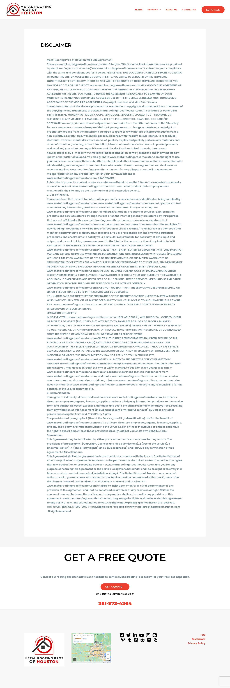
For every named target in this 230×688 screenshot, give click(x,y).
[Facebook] (122, 635)
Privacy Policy (197, 643)
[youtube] (141, 635)
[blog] (154, 635)
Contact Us (189, 9)
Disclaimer (199, 639)
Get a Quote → (115, 586)
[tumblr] (129, 640)
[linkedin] (135, 635)
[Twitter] (128, 635)
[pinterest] (123, 640)
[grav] (136, 640)
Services (153, 9)
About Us (171, 9)
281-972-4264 (115, 603)
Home (139, 9)
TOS (203, 635)
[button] (213, 9)
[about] (149, 640)
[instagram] (148, 635)
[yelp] (155, 640)
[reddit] (142, 640)
